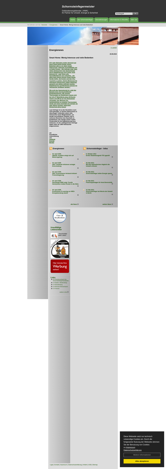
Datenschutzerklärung (133, 450)
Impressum (130, 447)
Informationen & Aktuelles (119, 20)
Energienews (58, 149)
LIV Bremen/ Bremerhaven (60, 286)
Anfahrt (85, 465)
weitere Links (64, 292)
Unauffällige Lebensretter (56, 229)
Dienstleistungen (101, 20)
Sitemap (95, 465)
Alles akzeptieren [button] (142, 461)
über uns (134, 20)
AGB (89, 465)
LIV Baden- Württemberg (60, 282)
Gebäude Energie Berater (52, 141)
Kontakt (56, 465)
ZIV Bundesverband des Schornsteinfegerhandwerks (61, 280)
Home (73, 20)
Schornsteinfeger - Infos (97, 149)
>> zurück (114, 47)
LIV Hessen (56, 288)
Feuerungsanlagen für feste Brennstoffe (99, 182)
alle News (75, 204)
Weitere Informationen (142, 455)
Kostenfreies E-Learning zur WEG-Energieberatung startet (63, 192)
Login (51, 465)
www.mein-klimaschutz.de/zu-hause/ (60, 106)
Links (53, 278)
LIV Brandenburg (57, 284)
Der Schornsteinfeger (85, 20)
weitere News (107, 204)
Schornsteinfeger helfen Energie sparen (99, 173)
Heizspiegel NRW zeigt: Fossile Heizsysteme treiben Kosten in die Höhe (65, 183)
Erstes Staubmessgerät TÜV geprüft (98, 155)
